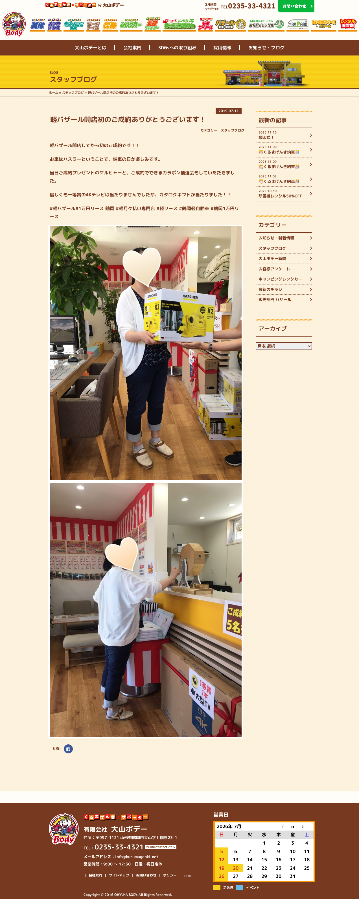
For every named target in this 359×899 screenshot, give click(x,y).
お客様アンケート (274, 269)
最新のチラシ (270, 289)
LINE (188, 876)
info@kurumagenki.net (136, 856)
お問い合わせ (146, 875)
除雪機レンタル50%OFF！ (283, 194)
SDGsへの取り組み (177, 47)
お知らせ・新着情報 (276, 238)
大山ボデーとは (90, 47)
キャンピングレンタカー (280, 279)
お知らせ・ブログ (266, 47)
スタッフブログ (232, 130)
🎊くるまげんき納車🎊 (283, 150)
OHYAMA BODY (125, 894)
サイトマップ (119, 875)
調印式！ (283, 135)
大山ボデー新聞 (272, 258)
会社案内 (132, 47)
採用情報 (222, 47)
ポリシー (170, 875)
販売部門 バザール (275, 299)
